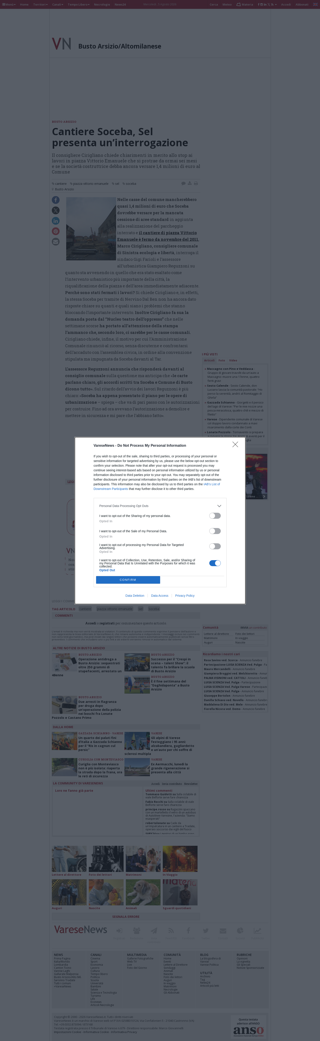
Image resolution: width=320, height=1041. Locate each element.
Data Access (159, 595)
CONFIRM (128, 579)
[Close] (237, 446)
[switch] (215, 516)
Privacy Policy (184, 595)
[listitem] (160, 506)
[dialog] (160, 520)
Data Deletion (135, 595)
